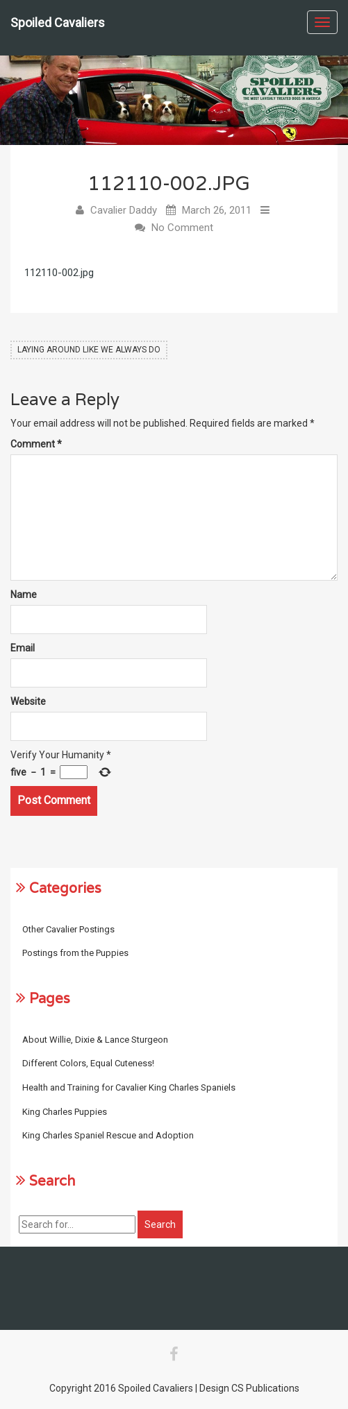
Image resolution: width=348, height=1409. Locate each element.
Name (23, 594)
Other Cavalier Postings (68, 929)
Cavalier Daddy (123, 210)
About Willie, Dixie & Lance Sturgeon (95, 1039)
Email (22, 648)
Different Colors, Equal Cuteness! (88, 1063)
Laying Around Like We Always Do (88, 350)
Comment (36, 444)
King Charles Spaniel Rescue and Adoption (108, 1135)
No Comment (182, 227)
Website (28, 701)
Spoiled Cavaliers (57, 22)
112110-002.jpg (59, 272)
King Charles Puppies (64, 1112)
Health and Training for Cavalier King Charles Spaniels (128, 1087)
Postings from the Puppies (75, 953)
